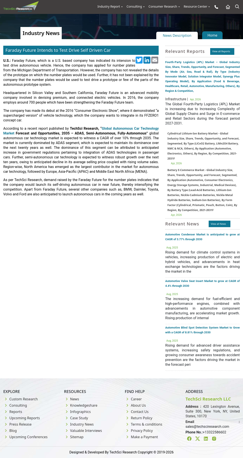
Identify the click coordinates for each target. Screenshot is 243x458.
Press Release (17, 424)
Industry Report (109, 6)
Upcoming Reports (21, 418)
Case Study (76, 418)
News (71, 399)
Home (212, 35)
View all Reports (221, 51)
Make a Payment (141, 437)
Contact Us (136, 411)
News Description (177, 35)
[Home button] (226, 6)
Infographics (77, 411)
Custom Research (20, 399)
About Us (135, 405)
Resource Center (195, 6)
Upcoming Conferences (25, 437)
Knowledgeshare (80, 405)
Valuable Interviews (83, 430)
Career (133, 399)
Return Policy (138, 418)
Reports (12, 411)
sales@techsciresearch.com (207, 426)
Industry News (79, 424)
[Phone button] (215, 6)
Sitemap (74, 437)
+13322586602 (214, 432)
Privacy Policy (139, 430)
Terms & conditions (143, 424)
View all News (218, 223)
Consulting (134, 6)
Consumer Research (162, 6)
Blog (10, 430)
